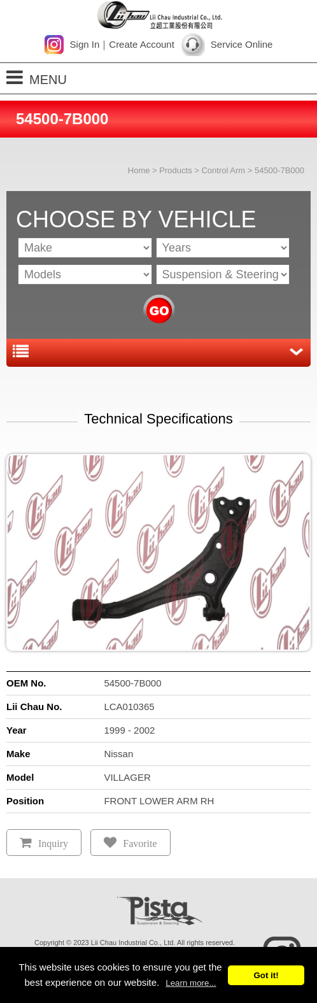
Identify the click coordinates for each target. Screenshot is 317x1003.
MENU (36, 77)
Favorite (140, 843)
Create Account (141, 44)
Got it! (265, 975)
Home (139, 170)
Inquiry (53, 843)
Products (175, 170)
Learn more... (191, 983)
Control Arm (223, 170)
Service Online (242, 44)
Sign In (85, 44)
